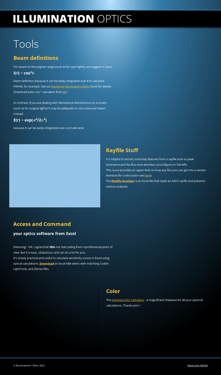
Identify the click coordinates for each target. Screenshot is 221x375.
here (148, 175)
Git (65, 92)
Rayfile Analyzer (123, 181)
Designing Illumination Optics (71, 86)
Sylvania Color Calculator (128, 300)
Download (47, 263)
